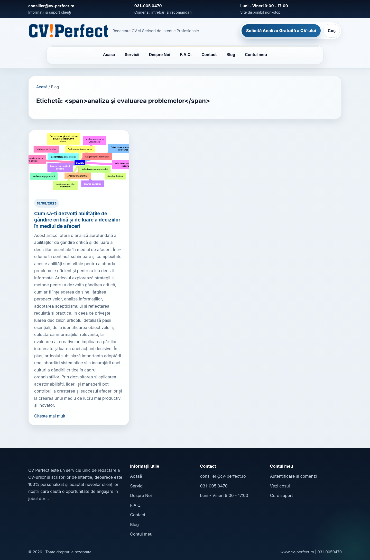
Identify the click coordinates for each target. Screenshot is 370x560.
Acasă (41, 87)
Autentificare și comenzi (293, 476)
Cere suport (281, 495)
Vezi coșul (280, 485)
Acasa (109, 54)
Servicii (132, 54)
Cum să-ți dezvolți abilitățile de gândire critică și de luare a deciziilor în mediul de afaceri (77, 220)
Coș (332, 30)
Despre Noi (159, 54)
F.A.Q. (186, 54)
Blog (231, 54)
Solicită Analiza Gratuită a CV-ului (281, 30)
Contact (209, 54)
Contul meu (256, 54)
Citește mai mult (50, 416)
